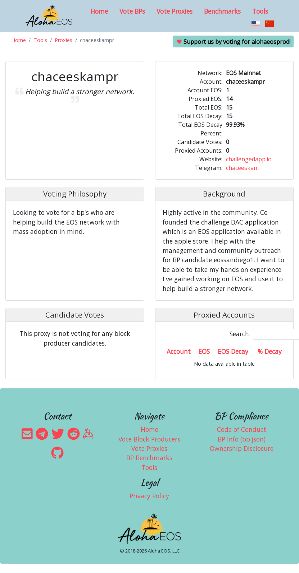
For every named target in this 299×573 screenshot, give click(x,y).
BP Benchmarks (149, 457)
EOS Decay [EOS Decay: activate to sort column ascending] (233, 351)
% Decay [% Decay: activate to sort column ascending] (270, 351)
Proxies (63, 40)
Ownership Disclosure (241, 448)
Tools (260, 11)
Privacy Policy (149, 495)
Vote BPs (132, 11)
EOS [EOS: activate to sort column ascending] (204, 351)
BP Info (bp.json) (242, 439)
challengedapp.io (249, 159)
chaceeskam (242, 168)
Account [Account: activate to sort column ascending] (179, 351)
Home (99, 11)
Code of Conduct (241, 429)
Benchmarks (222, 11)
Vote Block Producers (149, 439)
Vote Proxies (174, 11)
